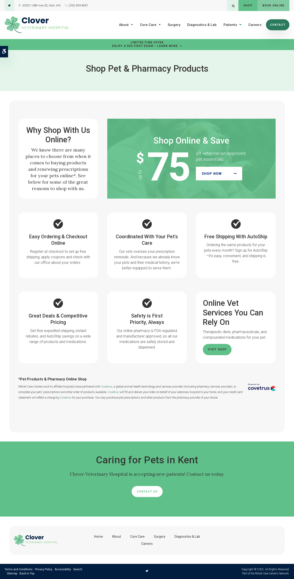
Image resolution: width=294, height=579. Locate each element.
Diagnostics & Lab (202, 25)
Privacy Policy (43, 569)
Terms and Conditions (19, 569)
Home (98, 536)
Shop (247, 5)
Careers (254, 25)
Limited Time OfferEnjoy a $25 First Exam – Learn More (145, 44)
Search (77, 569)
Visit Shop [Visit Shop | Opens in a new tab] (217, 349)
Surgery (174, 25)
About (124, 25)
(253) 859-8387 (78, 5)
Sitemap (12, 573)
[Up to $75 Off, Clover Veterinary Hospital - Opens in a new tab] (191, 158)
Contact (278, 24)
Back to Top (27, 573)
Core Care (148, 25)
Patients (230, 25)
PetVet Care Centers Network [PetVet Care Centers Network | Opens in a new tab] (272, 573)
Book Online (273, 5)
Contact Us (147, 491)
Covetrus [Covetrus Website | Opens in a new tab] (106, 386)
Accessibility (63, 569)
